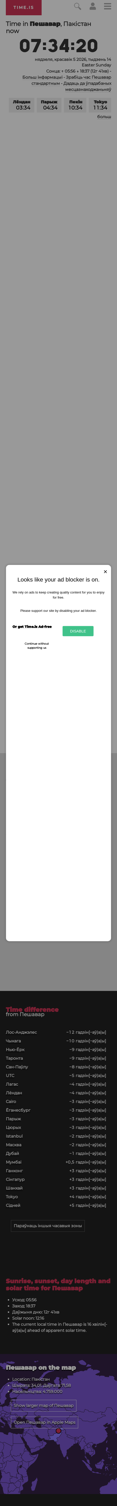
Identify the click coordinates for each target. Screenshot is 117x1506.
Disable (78, 631)
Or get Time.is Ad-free (32, 627)
